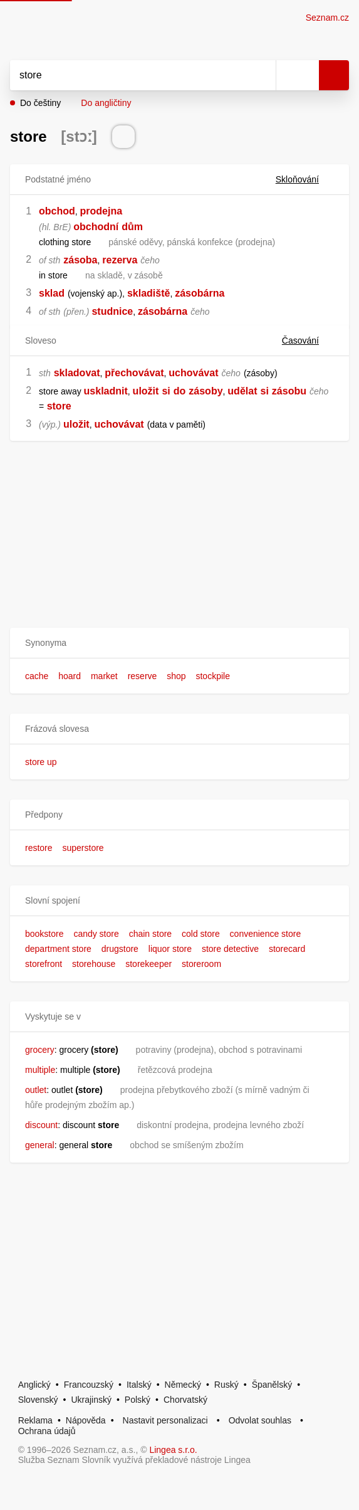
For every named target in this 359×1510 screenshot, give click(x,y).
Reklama (35, 1420)
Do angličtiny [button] (106, 103)
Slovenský (38, 1400)
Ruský (226, 1385)
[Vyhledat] (129, 75)
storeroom (201, 964)
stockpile (212, 676)
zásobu (289, 391)
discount (41, 1125)
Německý (183, 1385)
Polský (137, 1400)
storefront (43, 964)
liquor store (170, 949)
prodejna (101, 211)
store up (41, 762)
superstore (82, 848)
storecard (287, 949)
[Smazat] (262, 75)
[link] (45, 406)
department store (58, 949)
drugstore (119, 949)
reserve (142, 676)
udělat (242, 391)
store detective (230, 949)
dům (132, 226)
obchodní (95, 226)
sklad (52, 293)
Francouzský (88, 1385)
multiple (40, 1070)
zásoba (80, 260)
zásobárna (199, 293)
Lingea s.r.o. (173, 1450)
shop (176, 676)
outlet (35, 1090)
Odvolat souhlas (260, 1420)
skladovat (77, 372)
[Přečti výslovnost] (123, 136)
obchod (57, 211)
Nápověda (86, 1420)
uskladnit (106, 391)
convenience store (265, 934)
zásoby (205, 391)
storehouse (93, 964)
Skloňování (305, 179)
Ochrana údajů (47, 1431)
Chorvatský (185, 1400)
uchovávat (193, 372)
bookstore (44, 934)
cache (36, 676)
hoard (69, 676)
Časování (308, 340)
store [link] (59, 406)
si (166, 391)
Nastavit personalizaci (165, 1420)
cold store (201, 934)
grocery (40, 1050)
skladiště (148, 293)
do (180, 391)
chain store (150, 934)
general (40, 1145)
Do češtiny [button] (40, 103)
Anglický (34, 1385)
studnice (112, 311)
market (104, 676)
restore (39, 848)
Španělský (272, 1385)
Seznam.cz (327, 18)
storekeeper (148, 964)
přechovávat (134, 372)
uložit (146, 391)
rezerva (119, 260)
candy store (95, 934)
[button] (179, 643)
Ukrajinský (91, 1400)
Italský (139, 1385)
